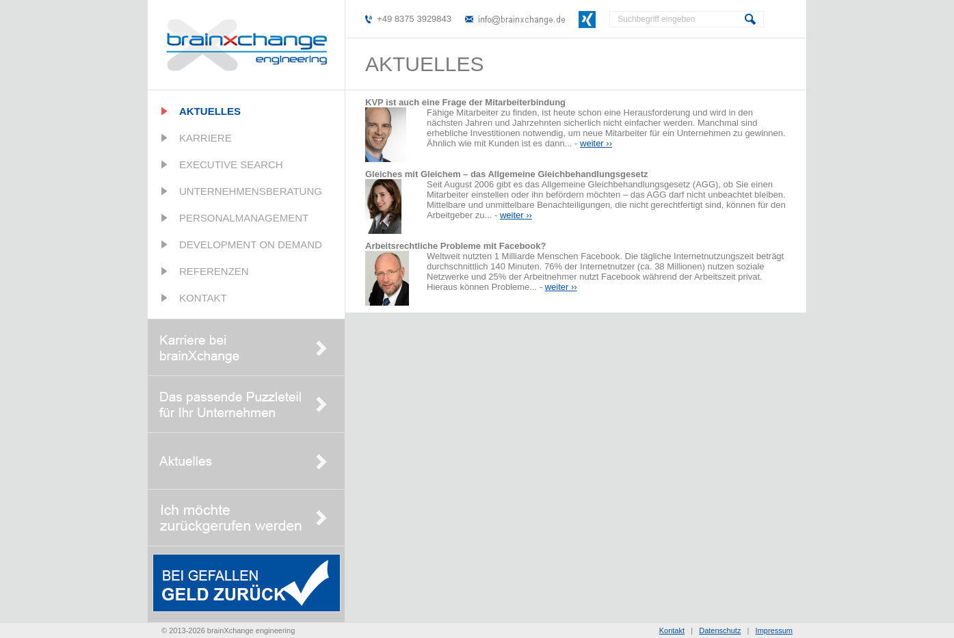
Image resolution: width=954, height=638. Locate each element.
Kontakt (203, 298)
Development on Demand (250, 244)
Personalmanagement (243, 218)
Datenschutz (720, 630)
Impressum (774, 630)
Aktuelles (210, 111)
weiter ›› (596, 143)
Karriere (205, 138)
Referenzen (214, 271)
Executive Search (231, 164)
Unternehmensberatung (250, 191)
